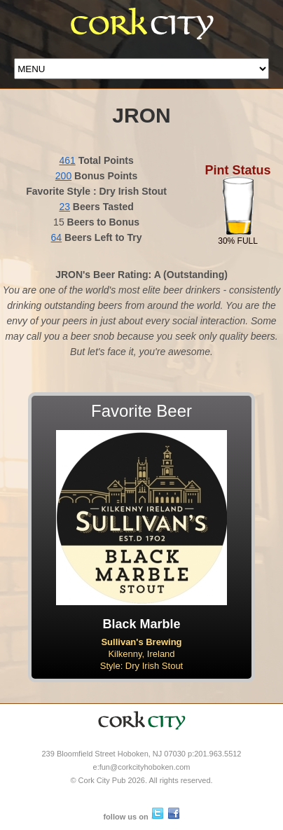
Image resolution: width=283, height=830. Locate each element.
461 (67, 160)
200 (63, 175)
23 (64, 206)
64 (56, 237)
